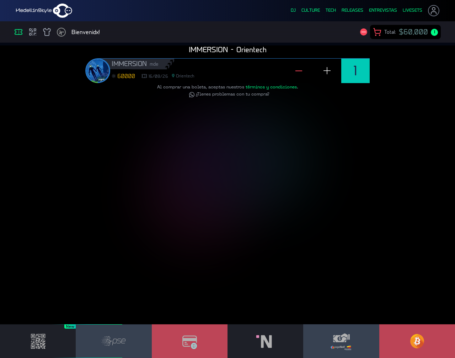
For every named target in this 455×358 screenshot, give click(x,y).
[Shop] (47, 32)
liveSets (412, 11)
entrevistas (383, 11)
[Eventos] (18, 32)
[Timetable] (61, 32)
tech (331, 11)
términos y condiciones (271, 90)
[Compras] (32, 32)
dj (293, 11)
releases (352, 11)
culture (310, 11)
